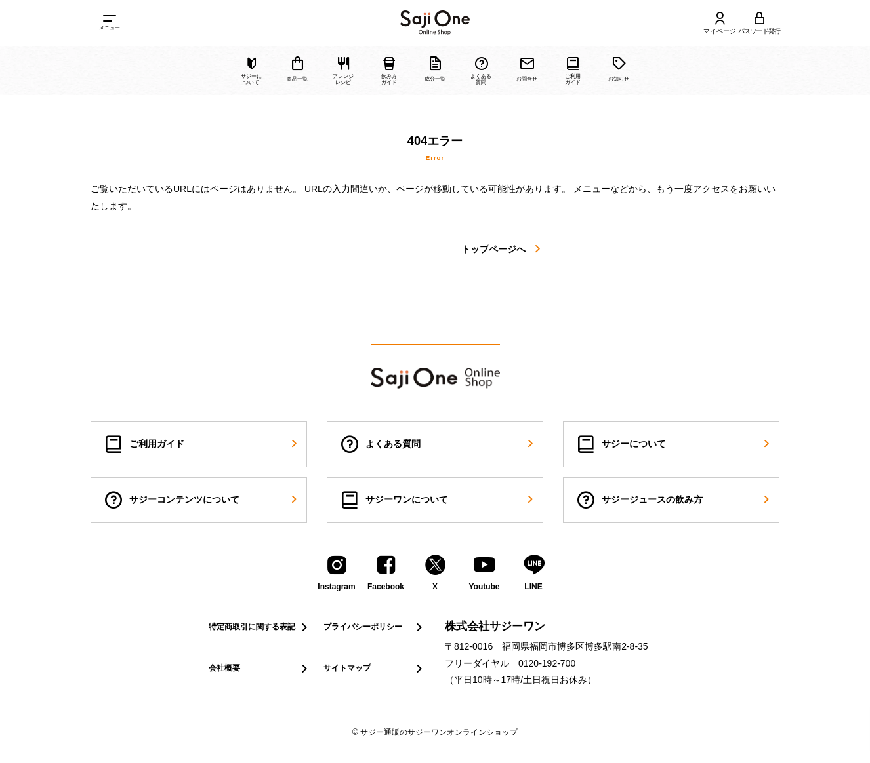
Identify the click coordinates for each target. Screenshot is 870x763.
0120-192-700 (546, 663)
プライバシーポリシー (374, 627)
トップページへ (502, 249)
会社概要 (259, 669)
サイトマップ (374, 669)
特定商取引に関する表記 (259, 627)
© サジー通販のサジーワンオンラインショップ (435, 732)
